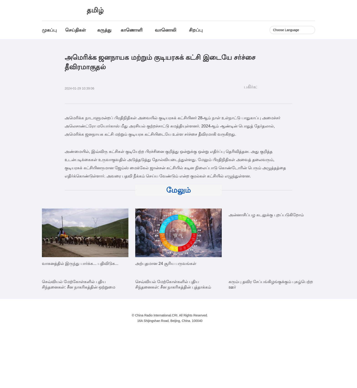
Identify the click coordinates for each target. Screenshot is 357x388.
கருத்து (104, 29)
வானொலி (165, 29)
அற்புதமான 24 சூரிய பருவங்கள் (165, 263)
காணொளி (132, 29)
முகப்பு (49, 29)
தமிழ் (95, 10)
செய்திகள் (75, 29)
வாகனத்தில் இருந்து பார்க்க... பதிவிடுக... (80, 263)
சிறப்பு (196, 29)
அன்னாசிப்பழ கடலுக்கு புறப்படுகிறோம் (266, 263)
